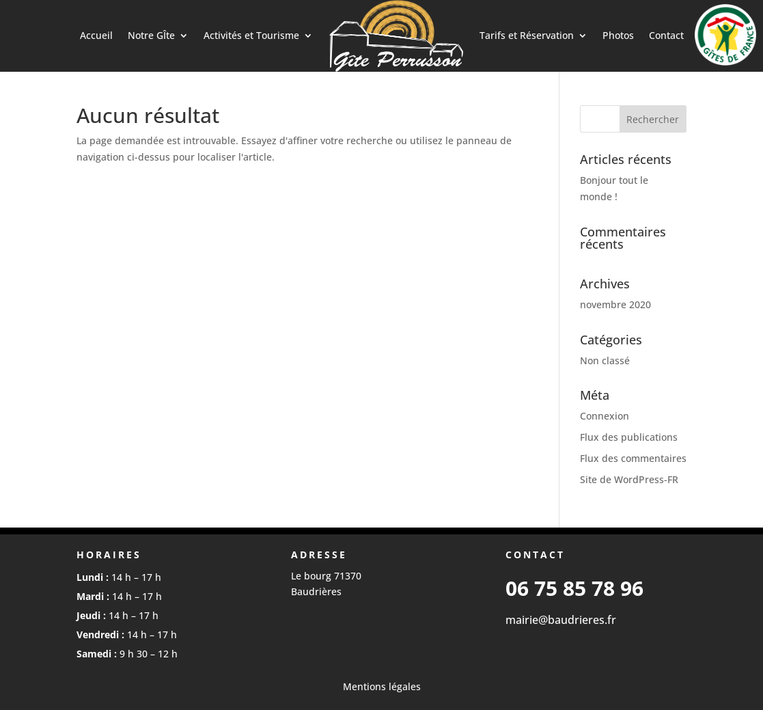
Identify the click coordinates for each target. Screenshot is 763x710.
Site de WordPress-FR (629, 479)
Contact (666, 35)
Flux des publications (629, 437)
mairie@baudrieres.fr (560, 619)
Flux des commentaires (633, 458)
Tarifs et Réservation (527, 35)
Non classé (605, 360)
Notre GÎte (151, 35)
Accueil (96, 35)
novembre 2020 (615, 304)
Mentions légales (382, 686)
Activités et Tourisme (251, 35)
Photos (618, 35)
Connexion (604, 415)
